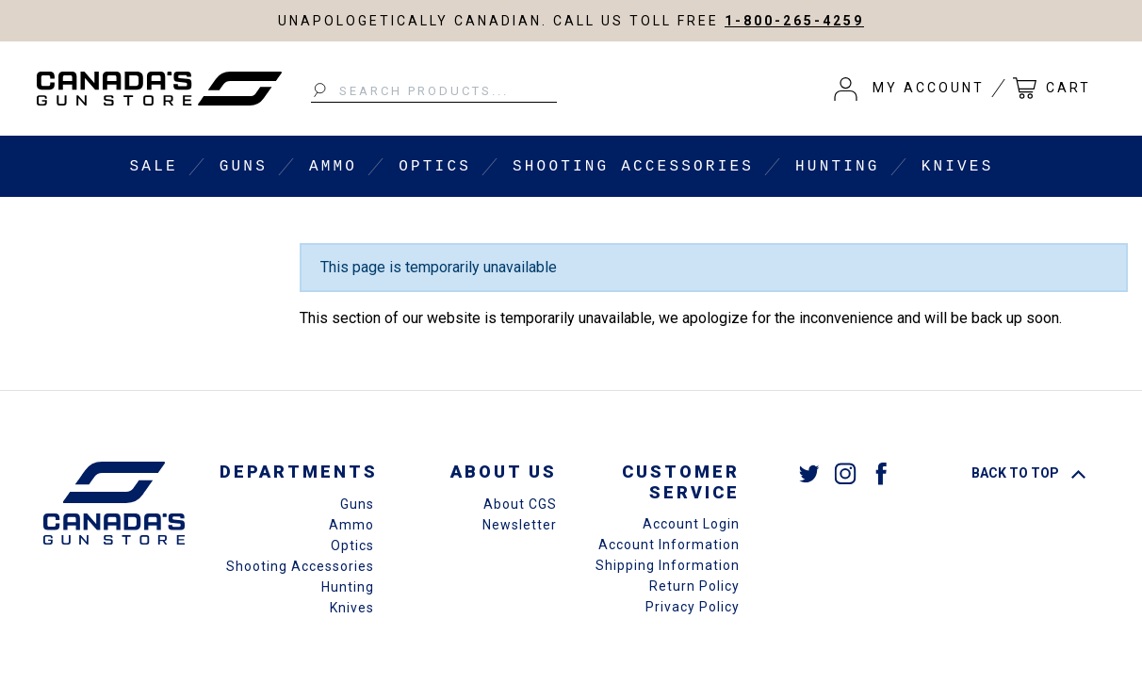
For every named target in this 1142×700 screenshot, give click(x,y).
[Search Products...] (434, 91)
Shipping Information (667, 565)
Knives (958, 166)
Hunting (837, 166)
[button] (909, 88)
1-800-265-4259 (794, 20)
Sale (154, 166)
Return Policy (694, 586)
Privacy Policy (692, 606)
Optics (435, 166)
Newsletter (519, 524)
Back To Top (1028, 472)
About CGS (520, 504)
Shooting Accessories (633, 166)
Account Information (669, 544)
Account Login (691, 523)
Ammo (333, 166)
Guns (244, 166)
